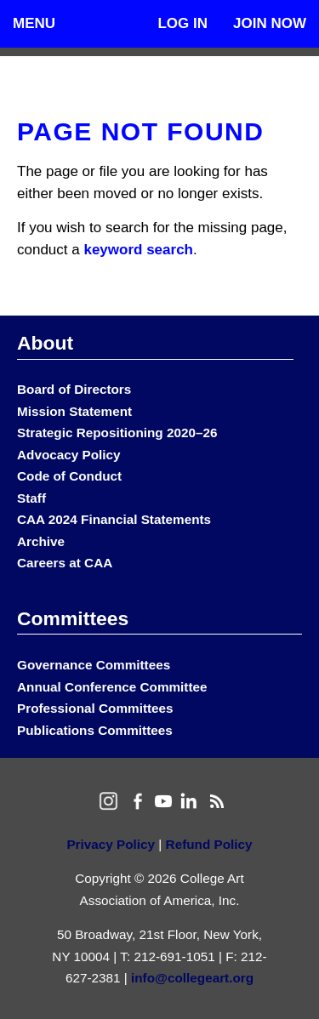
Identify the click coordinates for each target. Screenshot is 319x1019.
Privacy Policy (110, 844)
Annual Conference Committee (112, 687)
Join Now (269, 23)
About (45, 343)
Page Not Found (140, 131)
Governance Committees (93, 665)
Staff (31, 498)
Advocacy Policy (69, 454)
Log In (182, 23)
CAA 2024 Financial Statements (114, 519)
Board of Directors (74, 389)
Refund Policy (209, 844)
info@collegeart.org (192, 978)
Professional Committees (95, 708)
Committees (72, 618)
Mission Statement (74, 411)
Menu (34, 23)
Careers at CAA (64, 562)
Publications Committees (95, 730)
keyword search (138, 250)
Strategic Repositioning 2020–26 (117, 432)
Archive (41, 541)
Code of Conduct (69, 476)
